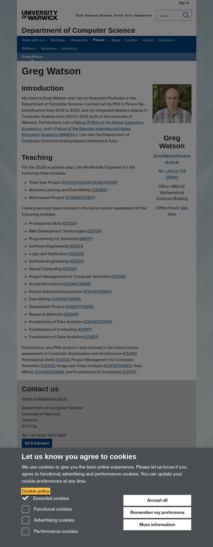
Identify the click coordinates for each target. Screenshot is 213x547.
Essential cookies (45, 498)
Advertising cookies (48, 520)
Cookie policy (35, 491)
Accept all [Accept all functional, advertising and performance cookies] (157, 500)
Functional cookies (47, 509)
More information (157, 524)
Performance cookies (50, 531)
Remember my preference (157, 512)
